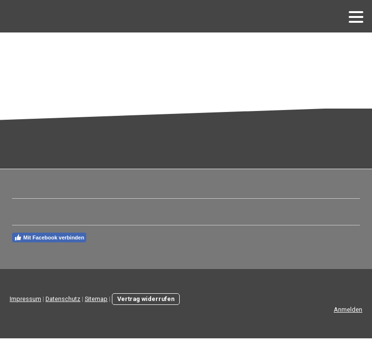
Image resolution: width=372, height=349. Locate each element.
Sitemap (96, 298)
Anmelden (348, 309)
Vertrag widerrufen (145, 298)
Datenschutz (63, 298)
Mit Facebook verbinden (49, 237)
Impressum (25, 298)
